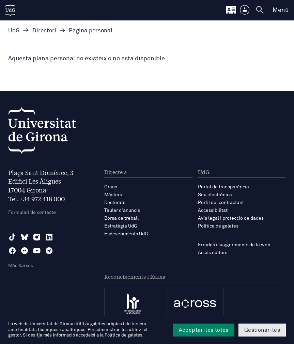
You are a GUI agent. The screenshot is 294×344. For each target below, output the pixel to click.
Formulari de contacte (32, 212)
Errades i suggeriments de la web (234, 245)
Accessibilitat (213, 210)
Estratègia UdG (120, 226)
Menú (281, 10)
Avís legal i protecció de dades (231, 218)
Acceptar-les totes (204, 330)
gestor (14, 335)
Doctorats (114, 202)
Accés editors (212, 252)
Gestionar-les (262, 330)
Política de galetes (218, 226)
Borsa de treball (121, 218)
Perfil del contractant (221, 202)
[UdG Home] (10, 10)
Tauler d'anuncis (122, 210)
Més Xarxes (20, 265)
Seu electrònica (215, 194)
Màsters (113, 194)
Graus (110, 187)
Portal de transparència (223, 187)
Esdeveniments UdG (126, 234)
